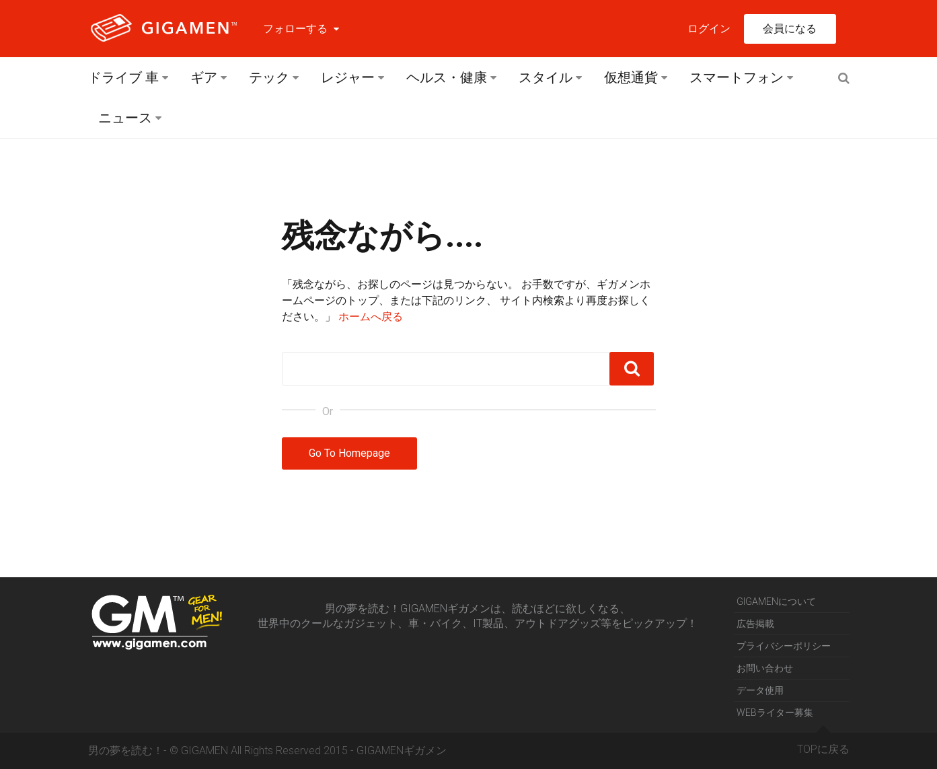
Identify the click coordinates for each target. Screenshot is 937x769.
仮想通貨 (631, 77)
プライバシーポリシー (784, 645)
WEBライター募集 (775, 712)
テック (269, 77)
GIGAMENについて (776, 601)
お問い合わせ (765, 668)
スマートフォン (736, 77)
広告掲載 (755, 623)
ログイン (708, 28)
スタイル (545, 77)
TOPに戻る (823, 744)
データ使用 (760, 690)
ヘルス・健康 (446, 77)
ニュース (125, 118)
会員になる (790, 28)
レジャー (348, 77)
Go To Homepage (349, 453)
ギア (203, 77)
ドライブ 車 (123, 77)
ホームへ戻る (370, 316)
